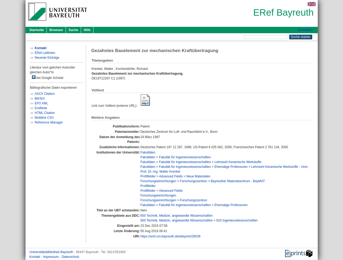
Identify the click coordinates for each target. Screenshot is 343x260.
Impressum (51, 257)
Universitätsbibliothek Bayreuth (51, 252)
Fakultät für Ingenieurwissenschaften (185, 157)
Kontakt (35, 257)
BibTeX (40, 98)
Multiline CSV (44, 118)
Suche (73, 30)
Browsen (56, 30)
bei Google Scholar (47, 77)
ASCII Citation (45, 94)
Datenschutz (70, 257)
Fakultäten (147, 152)
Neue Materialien (198, 176)
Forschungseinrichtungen (158, 181)
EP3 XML (41, 103)
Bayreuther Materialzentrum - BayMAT (238, 181)
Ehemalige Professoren (231, 167)
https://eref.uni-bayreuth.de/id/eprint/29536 (170, 236)
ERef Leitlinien (45, 53)
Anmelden (305, 30)
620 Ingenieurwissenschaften (236, 220)
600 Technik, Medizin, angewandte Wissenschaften (176, 216)
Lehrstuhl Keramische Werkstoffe (237, 162)
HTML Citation (45, 113)
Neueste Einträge (47, 57)
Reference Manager (49, 122)
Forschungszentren (193, 181)
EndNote (41, 108)
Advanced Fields (171, 176)
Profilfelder (147, 176)
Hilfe (87, 30)
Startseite (36, 30)
